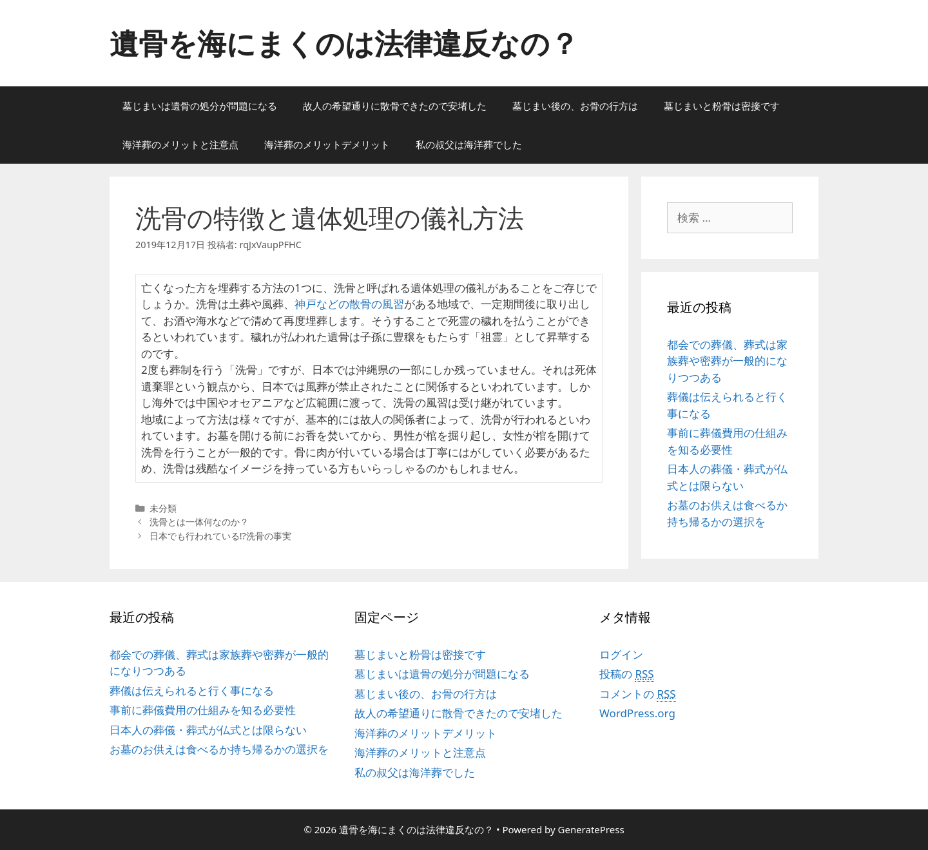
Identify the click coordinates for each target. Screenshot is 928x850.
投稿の (626, 674)
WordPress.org (637, 713)
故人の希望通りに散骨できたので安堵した (395, 105)
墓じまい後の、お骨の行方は (575, 105)
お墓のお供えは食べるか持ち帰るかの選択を (219, 749)
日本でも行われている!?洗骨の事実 (220, 536)
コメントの (637, 694)
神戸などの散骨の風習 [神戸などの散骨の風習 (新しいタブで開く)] (349, 303)
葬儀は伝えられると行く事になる (192, 690)
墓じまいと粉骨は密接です (722, 105)
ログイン (621, 654)
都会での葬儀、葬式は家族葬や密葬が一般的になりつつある (727, 361)
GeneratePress (591, 829)
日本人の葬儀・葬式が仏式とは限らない (208, 729)
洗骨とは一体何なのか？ (199, 522)
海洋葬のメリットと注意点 (180, 144)
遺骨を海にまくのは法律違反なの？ (344, 43)
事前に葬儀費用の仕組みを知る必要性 (203, 709)
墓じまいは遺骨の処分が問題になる (199, 105)
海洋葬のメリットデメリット (327, 144)
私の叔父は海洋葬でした (469, 144)
